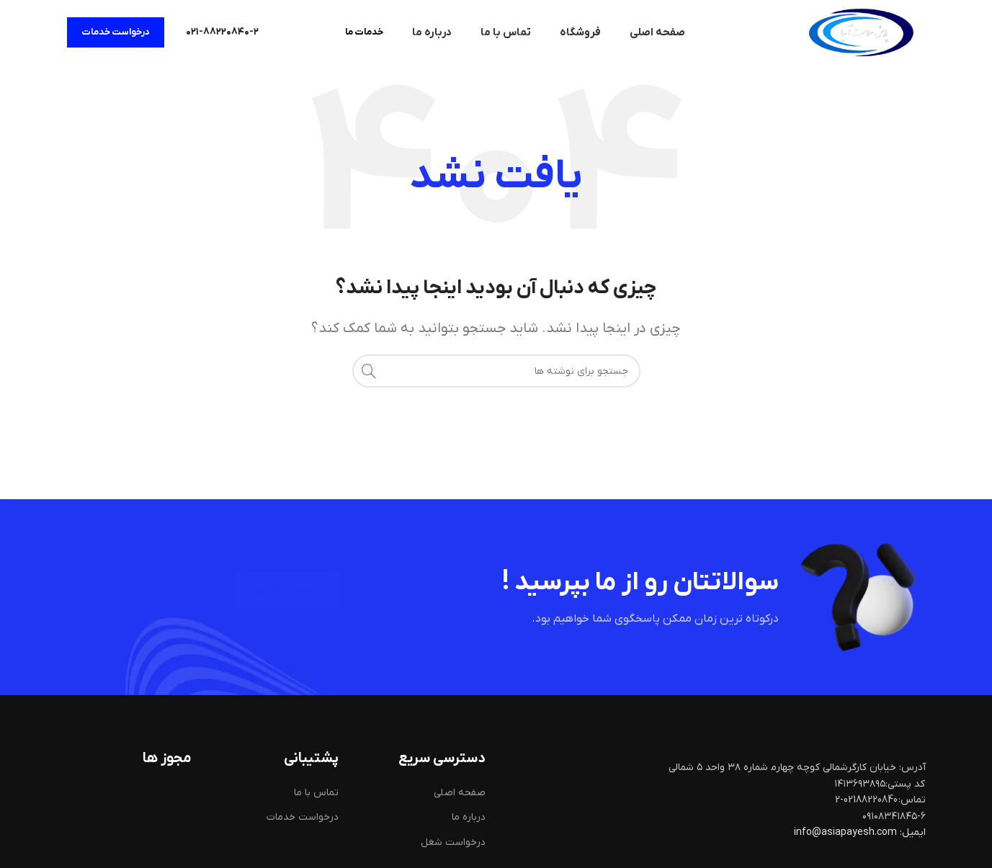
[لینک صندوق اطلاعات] (222, 32)
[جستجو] (496, 371)
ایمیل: (913, 832)
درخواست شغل (453, 842)
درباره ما (469, 817)
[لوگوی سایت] (861, 32)
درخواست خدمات (115, 32)
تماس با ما (316, 793)
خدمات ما (364, 32)
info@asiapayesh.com (846, 832)
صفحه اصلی (460, 793)
